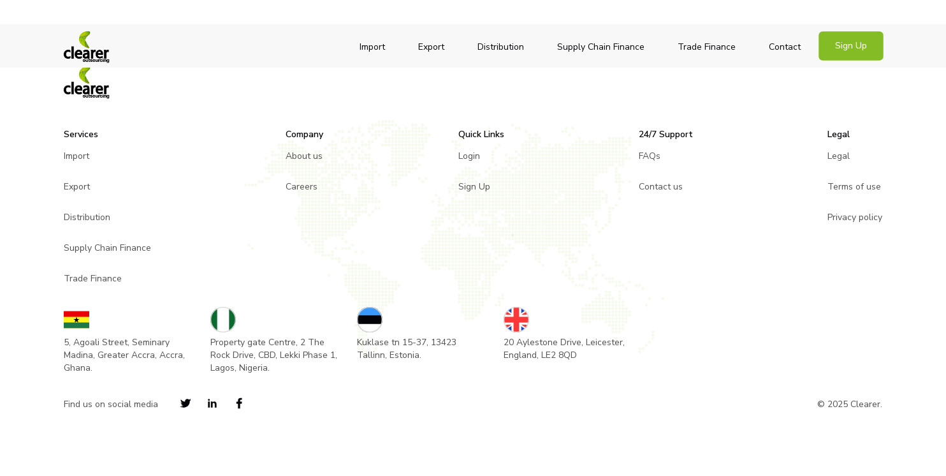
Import (372, 47)
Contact (785, 47)
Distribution (500, 47)
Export (431, 47)
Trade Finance (707, 47)
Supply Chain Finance (600, 47)
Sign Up (851, 46)
